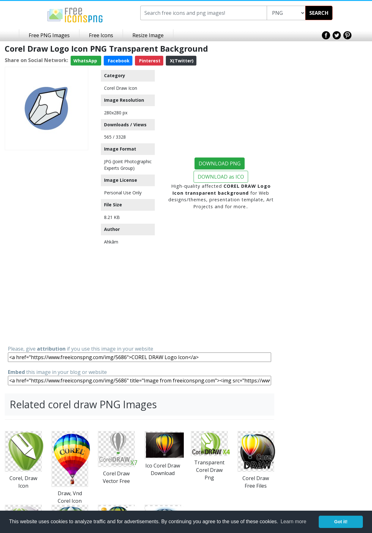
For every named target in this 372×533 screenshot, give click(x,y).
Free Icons (101, 35)
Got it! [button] (340, 521)
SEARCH (318, 12)
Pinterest (149, 61)
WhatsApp (85, 61)
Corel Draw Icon (120, 88)
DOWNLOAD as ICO (221, 176)
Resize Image (148, 35)
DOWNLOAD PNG (220, 163)
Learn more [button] (293, 521)
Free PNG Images (49, 35)
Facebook (118, 61)
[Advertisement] (46, 247)
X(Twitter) (181, 61)
